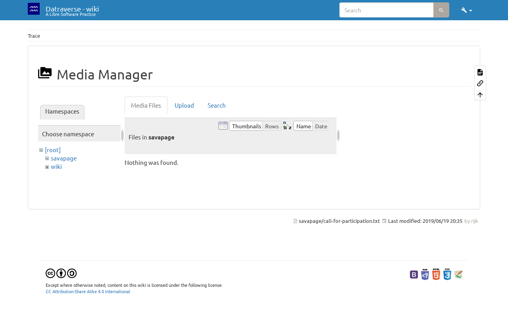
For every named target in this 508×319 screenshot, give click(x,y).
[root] (53, 149)
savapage (64, 158)
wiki (56, 166)
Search (217, 105)
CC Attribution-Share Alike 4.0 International (88, 291)
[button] (466, 10)
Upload (184, 105)
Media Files (146, 105)
